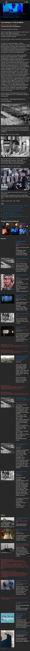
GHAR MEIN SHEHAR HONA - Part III (21, 296)
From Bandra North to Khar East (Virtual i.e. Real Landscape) (22, 357)
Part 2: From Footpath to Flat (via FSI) (12, 214)
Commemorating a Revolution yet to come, (22, 631)
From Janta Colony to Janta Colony (21, 444)
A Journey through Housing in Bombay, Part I (22, 400)
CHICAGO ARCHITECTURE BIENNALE (12, 209)
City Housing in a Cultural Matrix (12, 22)
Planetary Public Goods (22, 602)
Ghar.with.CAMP (5, 40)
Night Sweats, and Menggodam (21, 614)
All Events (3, 648)
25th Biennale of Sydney (22, 544)
